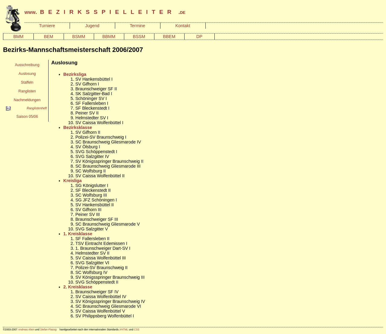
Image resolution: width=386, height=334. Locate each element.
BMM (18, 36)
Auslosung (27, 74)
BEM (48, 36)
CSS (136, 329)
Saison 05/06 (27, 116)
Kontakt (183, 25)
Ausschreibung (27, 65)
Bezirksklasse (77, 127)
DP (199, 36)
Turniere (47, 25)
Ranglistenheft (37, 108)
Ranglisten (27, 91)
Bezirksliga (74, 74)
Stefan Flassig (48, 329)
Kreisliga (72, 180)
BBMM (108, 36)
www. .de (104, 12)
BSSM (139, 36)
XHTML (123, 329)
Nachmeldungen (27, 100)
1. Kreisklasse (77, 233)
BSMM (78, 36)
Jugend (92, 25)
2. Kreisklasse (77, 286)
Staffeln (27, 82)
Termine (137, 25)
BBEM (169, 36)
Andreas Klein (26, 329)
